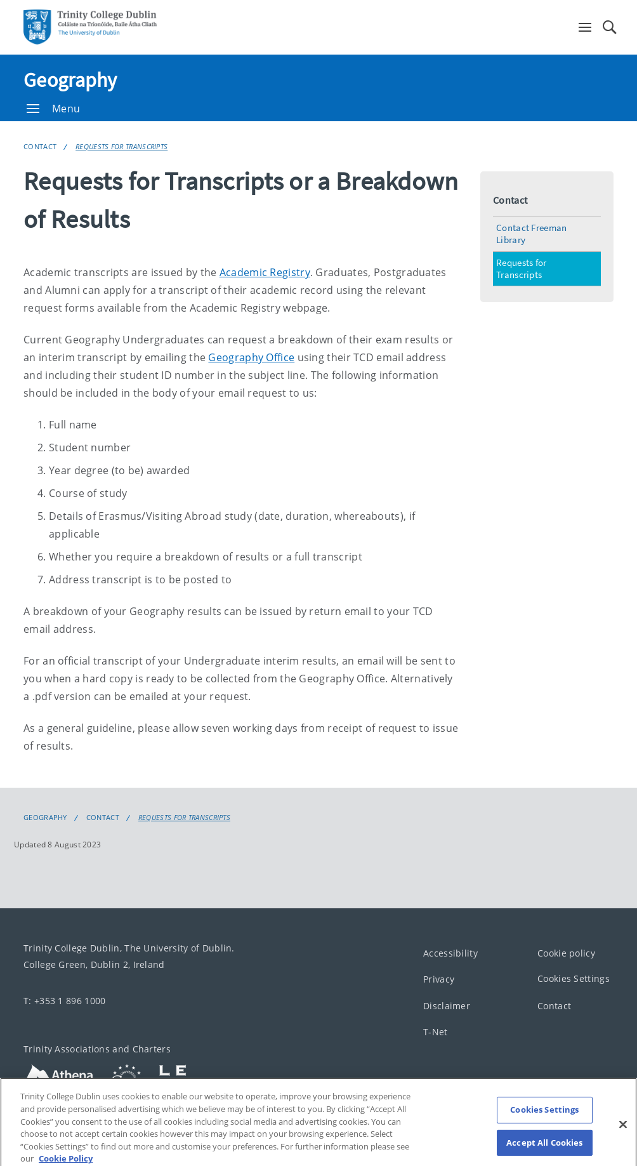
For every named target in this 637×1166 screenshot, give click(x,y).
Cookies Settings (573, 979)
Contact (39, 146)
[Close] (623, 1132)
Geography (70, 80)
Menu (53, 109)
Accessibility (450, 953)
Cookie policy (566, 953)
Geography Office (251, 357)
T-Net (435, 1032)
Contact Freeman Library (531, 234)
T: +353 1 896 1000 (64, 1001)
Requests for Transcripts (121, 146)
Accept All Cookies (544, 1150)
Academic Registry (265, 272)
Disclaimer (446, 1006)
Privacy (438, 980)
